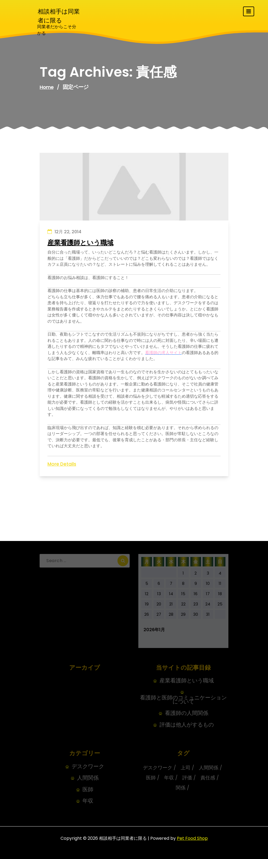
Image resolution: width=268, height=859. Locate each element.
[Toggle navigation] (248, 11)
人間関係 (88, 778)
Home (46, 87)
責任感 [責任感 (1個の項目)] (207, 777)
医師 (87, 789)
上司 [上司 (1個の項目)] (185, 767)
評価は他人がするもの (186, 725)
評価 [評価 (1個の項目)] (187, 777)
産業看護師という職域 (80, 243)
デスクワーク (88, 766)
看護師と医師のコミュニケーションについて (183, 700)
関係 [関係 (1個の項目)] (181, 787)
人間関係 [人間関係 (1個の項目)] (208, 767)
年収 (87, 801)
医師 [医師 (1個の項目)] (151, 777)
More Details (61, 464)
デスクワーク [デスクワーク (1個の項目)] (157, 767)
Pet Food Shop (192, 838)
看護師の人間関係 (186, 713)
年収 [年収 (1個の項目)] (169, 777)
